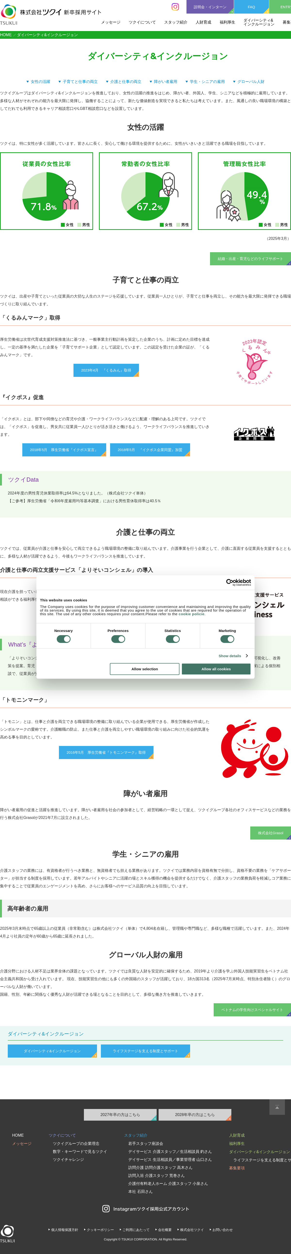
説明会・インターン (210, 7)
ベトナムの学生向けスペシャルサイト (252, 1010)
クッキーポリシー (100, 1230)
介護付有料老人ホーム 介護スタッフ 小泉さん (168, 1183)
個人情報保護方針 (64, 1230)
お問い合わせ (222, 1230)
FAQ (251, 7)
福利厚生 (227, 22)
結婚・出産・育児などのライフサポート (250, 259)
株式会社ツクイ (192, 1230)
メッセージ (111, 22)
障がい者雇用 (165, 82)
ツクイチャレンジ (68, 1159)
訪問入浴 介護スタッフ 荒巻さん (156, 1175)
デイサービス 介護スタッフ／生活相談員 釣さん (170, 1151)
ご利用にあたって (136, 1230)
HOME (6, 35)
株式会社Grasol (270, 833)
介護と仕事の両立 (125, 82)
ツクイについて (142, 22)
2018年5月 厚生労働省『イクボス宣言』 (64, 450)
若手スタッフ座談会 (145, 1143)
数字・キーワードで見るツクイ (80, 1151)
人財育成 (203, 22)
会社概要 (165, 1230)
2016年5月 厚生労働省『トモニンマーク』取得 (106, 752)
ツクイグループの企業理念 (76, 1143)
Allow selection (144, 669)
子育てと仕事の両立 (80, 82)
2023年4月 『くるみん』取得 (106, 370)
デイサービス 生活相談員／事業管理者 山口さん (170, 1159)
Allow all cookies (216, 669)
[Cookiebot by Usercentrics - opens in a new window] (230, 582)
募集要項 (237, 1168)
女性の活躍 (40, 82)
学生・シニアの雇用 (207, 82)
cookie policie (191, 614)
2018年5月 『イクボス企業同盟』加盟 (150, 450)
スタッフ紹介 (175, 22)
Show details (230, 656)
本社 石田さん (140, 1191)
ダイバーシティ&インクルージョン (259, 22)
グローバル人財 (251, 82)
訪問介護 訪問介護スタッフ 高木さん (160, 1167)
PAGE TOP (277, 1107)
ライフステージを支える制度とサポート (145, 1051)
